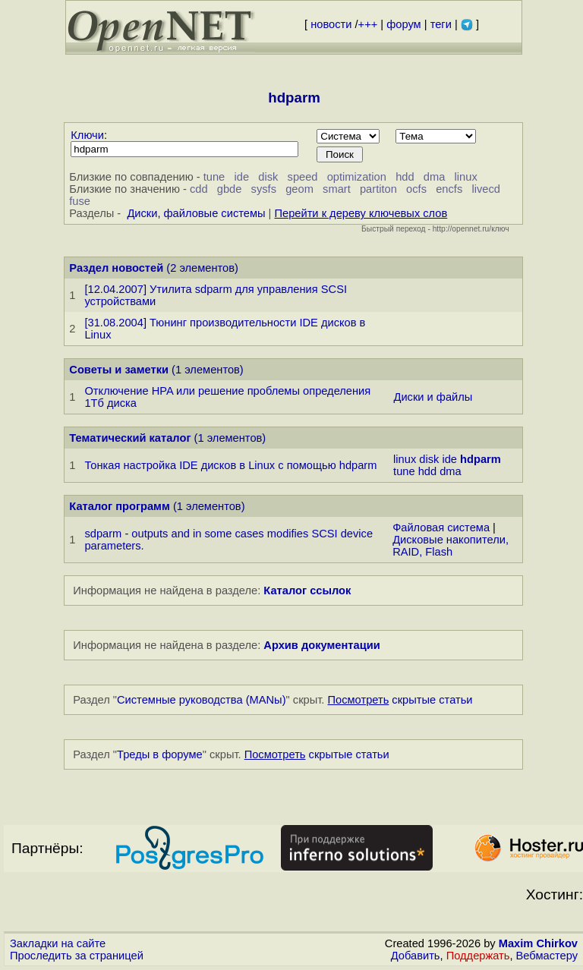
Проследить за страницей (76, 956)
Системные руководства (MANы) (201, 700)
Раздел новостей (116, 268)
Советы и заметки (119, 370)
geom (299, 189)
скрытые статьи (400, 700)
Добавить (415, 956)
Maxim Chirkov (538, 943)
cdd (199, 189)
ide (241, 177)
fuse (79, 201)
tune (214, 177)
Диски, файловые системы (196, 213)
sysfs (263, 189)
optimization (356, 177)
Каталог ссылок (307, 590)
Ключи (87, 135)
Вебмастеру (547, 956)
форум (403, 24)
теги (441, 24)
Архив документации (321, 645)
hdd (404, 177)
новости (330, 24)
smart (337, 189)
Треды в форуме (160, 754)
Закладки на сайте (58, 943)
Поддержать (478, 956)
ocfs (416, 189)
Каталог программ (119, 506)
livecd (485, 189)
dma (435, 177)
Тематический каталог (130, 438)
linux (466, 177)
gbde (229, 189)
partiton (378, 189)
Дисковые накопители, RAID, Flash (450, 546)
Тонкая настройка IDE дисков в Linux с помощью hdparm (230, 465)
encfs (449, 189)
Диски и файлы (433, 397)
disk (268, 177)
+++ (368, 24)
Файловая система (441, 527)
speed (303, 177)
